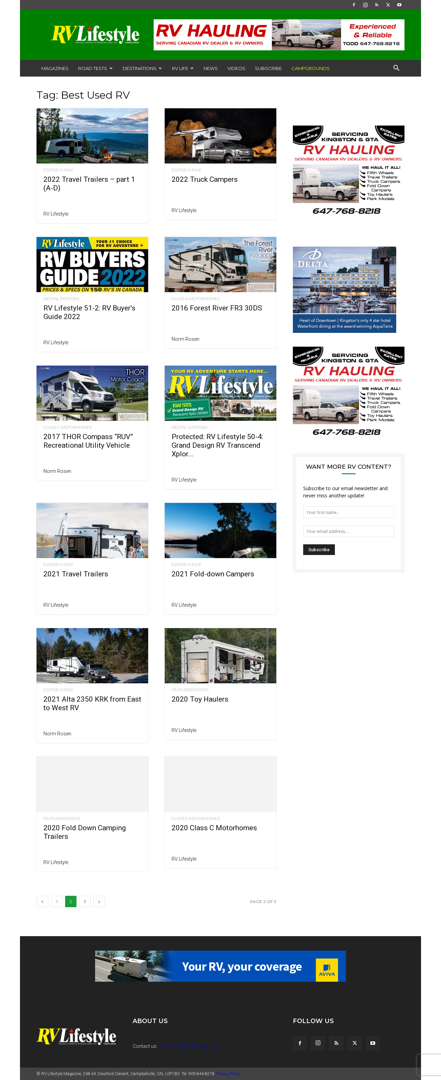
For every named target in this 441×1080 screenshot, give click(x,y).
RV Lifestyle (55, 214)
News (211, 68)
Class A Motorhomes (196, 299)
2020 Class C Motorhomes (214, 828)
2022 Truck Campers (205, 179)
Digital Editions (61, 299)
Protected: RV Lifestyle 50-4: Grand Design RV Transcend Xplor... (217, 445)
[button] (396, 69)
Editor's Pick (58, 170)
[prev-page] (42, 901)
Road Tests (95, 68)
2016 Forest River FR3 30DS (217, 308)
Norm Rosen (185, 339)
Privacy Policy (228, 1073)
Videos (236, 68)
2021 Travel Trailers (75, 574)
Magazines (55, 68)
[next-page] (99, 901)
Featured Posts (190, 690)
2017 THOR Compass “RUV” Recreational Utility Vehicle (88, 441)
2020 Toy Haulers (200, 699)
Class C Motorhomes (67, 427)
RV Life (183, 68)
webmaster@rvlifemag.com (188, 1046)
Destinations (142, 68)
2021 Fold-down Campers (213, 574)
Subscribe (268, 68)
